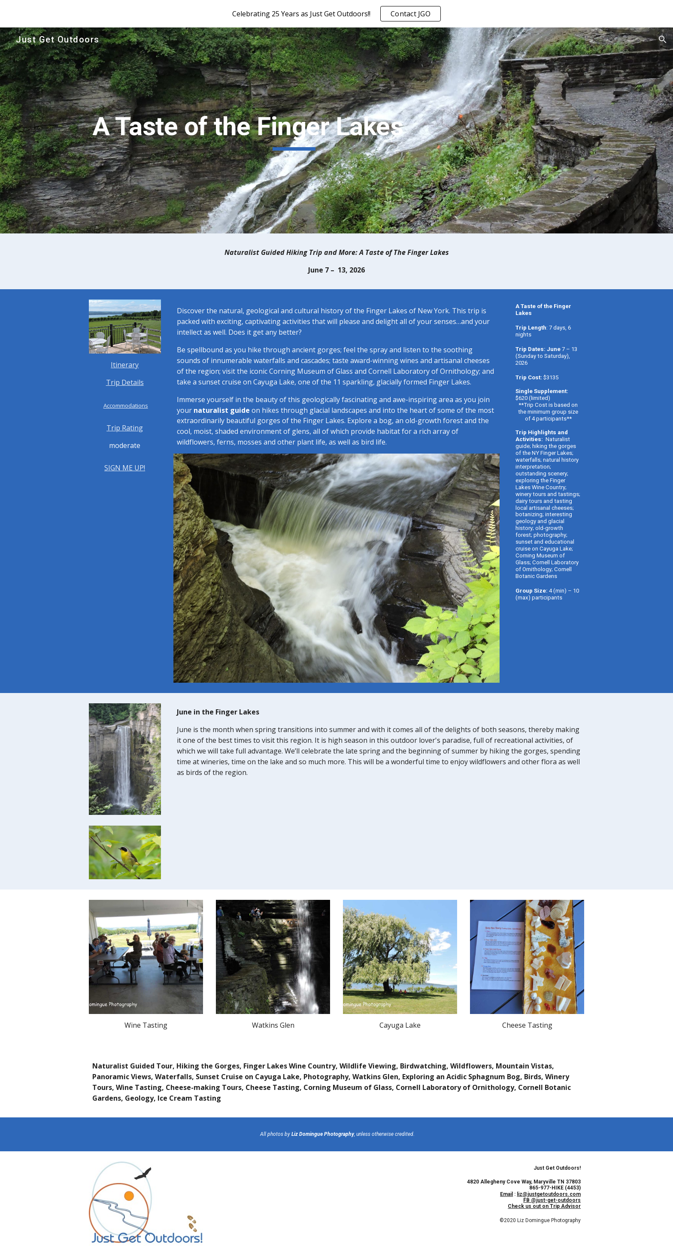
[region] (336, 13)
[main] (294, 130)
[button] (662, 39)
